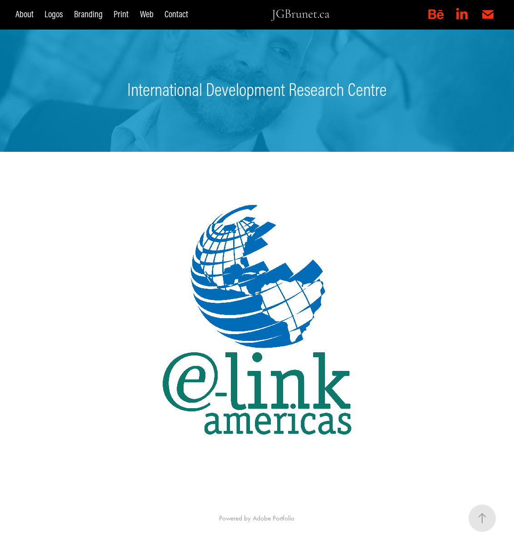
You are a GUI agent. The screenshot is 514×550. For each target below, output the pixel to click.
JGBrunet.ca (300, 13)
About (24, 14)
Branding (88, 14)
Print (121, 14)
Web (147, 14)
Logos (54, 14)
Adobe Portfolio (273, 518)
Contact (176, 14)
